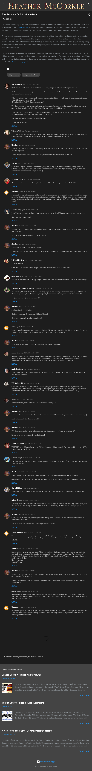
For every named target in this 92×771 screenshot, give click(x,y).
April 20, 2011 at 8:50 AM (30, 131)
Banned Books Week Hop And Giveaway (21, 675)
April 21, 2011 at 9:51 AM (33, 444)
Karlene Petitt (17, 84)
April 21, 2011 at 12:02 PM (31, 458)
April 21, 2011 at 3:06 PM (27, 514)
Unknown (15, 191)
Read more (84, 695)
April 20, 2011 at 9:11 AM (27, 145)
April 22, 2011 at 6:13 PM (30, 548)
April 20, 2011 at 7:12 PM (27, 341)
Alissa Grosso (17, 500)
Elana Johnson (17, 532)
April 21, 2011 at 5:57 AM (32, 383)
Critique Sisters (22, 27)
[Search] (88, 4)
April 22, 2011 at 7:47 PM (27, 571)
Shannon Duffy (17, 179)
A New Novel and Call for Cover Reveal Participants (27, 731)
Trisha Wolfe (16, 131)
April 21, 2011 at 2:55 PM (31, 500)
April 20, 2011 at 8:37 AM (31, 84)
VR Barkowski (17, 383)
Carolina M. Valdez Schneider (23, 288)
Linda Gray (16, 353)
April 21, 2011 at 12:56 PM (27, 472)
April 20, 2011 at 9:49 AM (29, 210)
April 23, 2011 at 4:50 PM (28, 607)
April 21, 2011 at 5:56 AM (32, 369)
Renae (14, 399)
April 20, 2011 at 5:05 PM (24, 327)
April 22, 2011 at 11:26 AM (32, 532)
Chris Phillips (17, 488)
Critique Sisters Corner (31, 75)
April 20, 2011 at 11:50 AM (33, 260)
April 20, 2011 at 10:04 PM (29, 353)
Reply (14, 126)
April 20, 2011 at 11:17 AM (27, 244)
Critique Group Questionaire (22, 62)
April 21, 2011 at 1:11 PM (31, 488)
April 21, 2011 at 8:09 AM (27, 411)
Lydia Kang (16, 210)
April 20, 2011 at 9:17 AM (26, 163)
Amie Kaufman (17, 369)
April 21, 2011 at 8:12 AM (27, 427)
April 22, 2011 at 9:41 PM (30, 591)
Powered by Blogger (46, 762)
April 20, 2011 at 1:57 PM (33, 276)
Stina (13, 327)
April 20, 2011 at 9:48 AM (32, 179)
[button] (88, 15)
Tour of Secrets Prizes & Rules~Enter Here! (23, 703)
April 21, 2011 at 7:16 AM (25, 399)
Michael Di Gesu (18, 260)
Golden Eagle (17, 458)
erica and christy (18, 276)
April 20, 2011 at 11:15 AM (27, 226)
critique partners (14, 75)
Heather (15, 145)
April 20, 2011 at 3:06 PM (27, 306)
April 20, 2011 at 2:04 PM (43, 288)
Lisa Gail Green (18, 444)
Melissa (14, 163)
